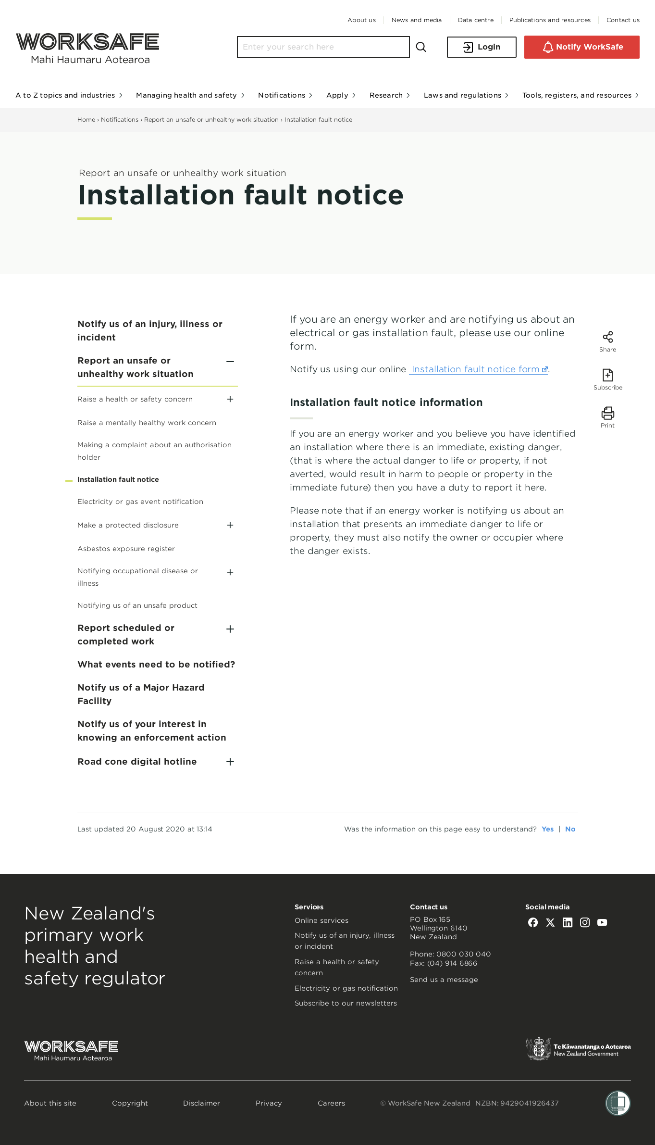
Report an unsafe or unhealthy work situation (211, 119)
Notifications (119, 119)
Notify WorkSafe (582, 47)
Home (86, 119)
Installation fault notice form (478, 369)
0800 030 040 (463, 954)
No (570, 829)
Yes (548, 829)
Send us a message (444, 979)
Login (481, 47)
